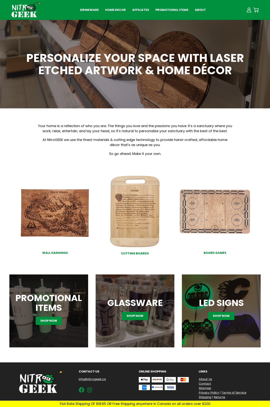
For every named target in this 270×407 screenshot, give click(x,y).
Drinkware (89, 10)
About (200, 10)
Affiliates (140, 10)
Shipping (205, 397)
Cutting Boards (135, 253)
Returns (219, 397)
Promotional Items (171, 10)
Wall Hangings (55, 253)
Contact (205, 384)
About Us (205, 379)
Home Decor (115, 10)
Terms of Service (233, 393)
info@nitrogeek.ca (92, 379)
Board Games (215, 253)
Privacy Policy (209, 393)
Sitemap (205, 388)
